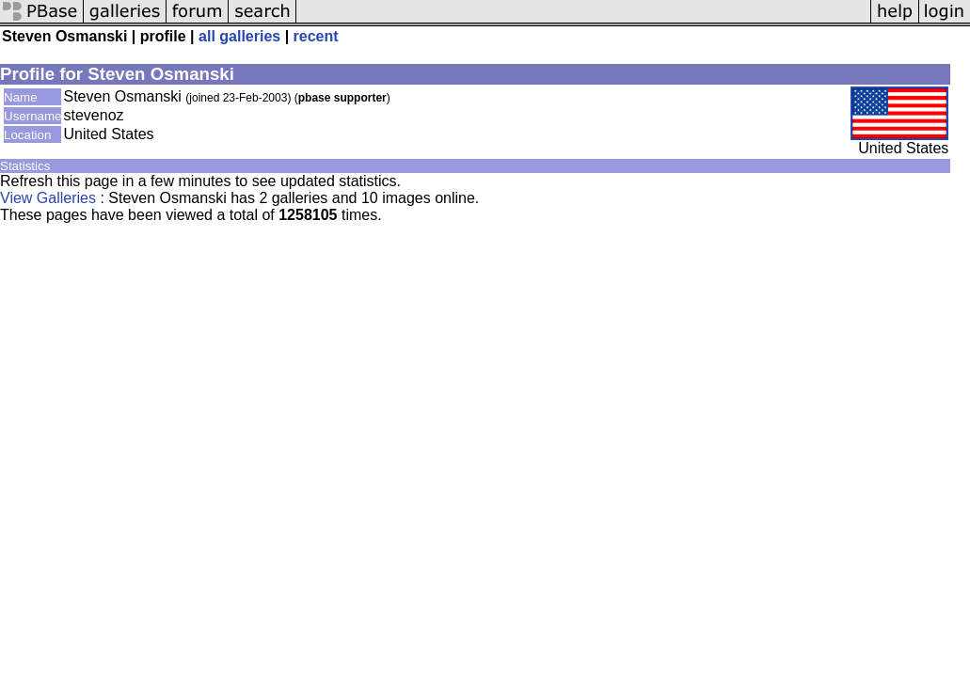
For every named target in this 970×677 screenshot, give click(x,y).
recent (316, 36)
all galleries (239, 36)
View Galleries (48, 198)
